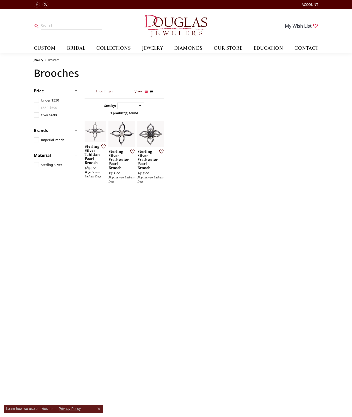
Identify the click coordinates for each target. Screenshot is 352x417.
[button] (309, 4)
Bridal (76, 48)
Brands (41, 130)
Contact (306, 48)
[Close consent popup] (98, 408)
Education (268, 48)
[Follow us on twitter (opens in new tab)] (45, 5)
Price (39, 91)
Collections (113, 48)
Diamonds (188, 48)
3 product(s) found (201, 113)
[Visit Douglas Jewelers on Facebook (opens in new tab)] (37, 5)
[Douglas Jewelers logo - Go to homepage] (176, 26)
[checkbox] (46, 100)
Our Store (228, 48)
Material (42, 155)
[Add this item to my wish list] (157, 201)
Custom (45, 48)
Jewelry (152, 48)
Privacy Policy (70, 409)
